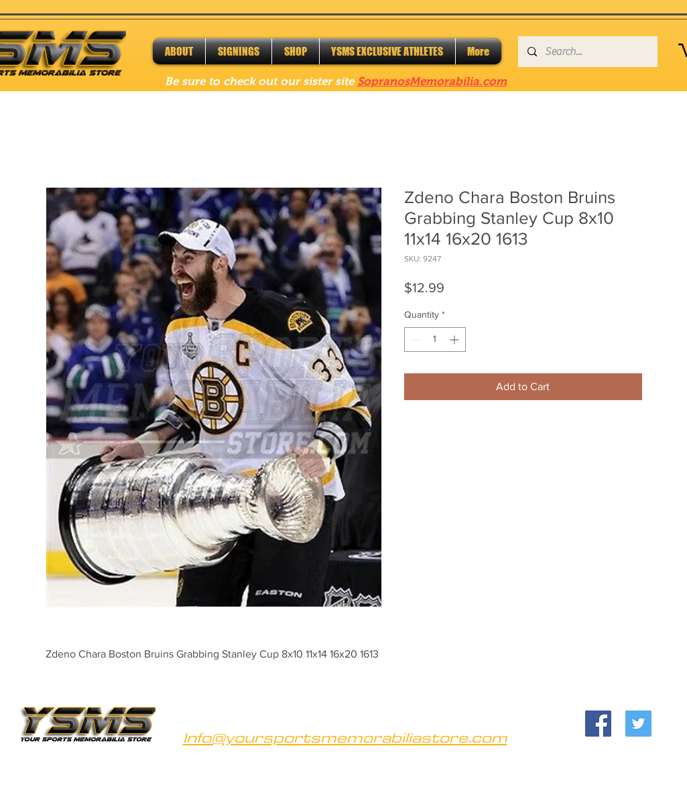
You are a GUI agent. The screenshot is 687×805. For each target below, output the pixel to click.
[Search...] (587, 51)
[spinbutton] (435, 339)
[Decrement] (414, 339)
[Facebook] (598, 723)
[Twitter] (638, 723)
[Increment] (455, 339)
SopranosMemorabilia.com (432, 81)
